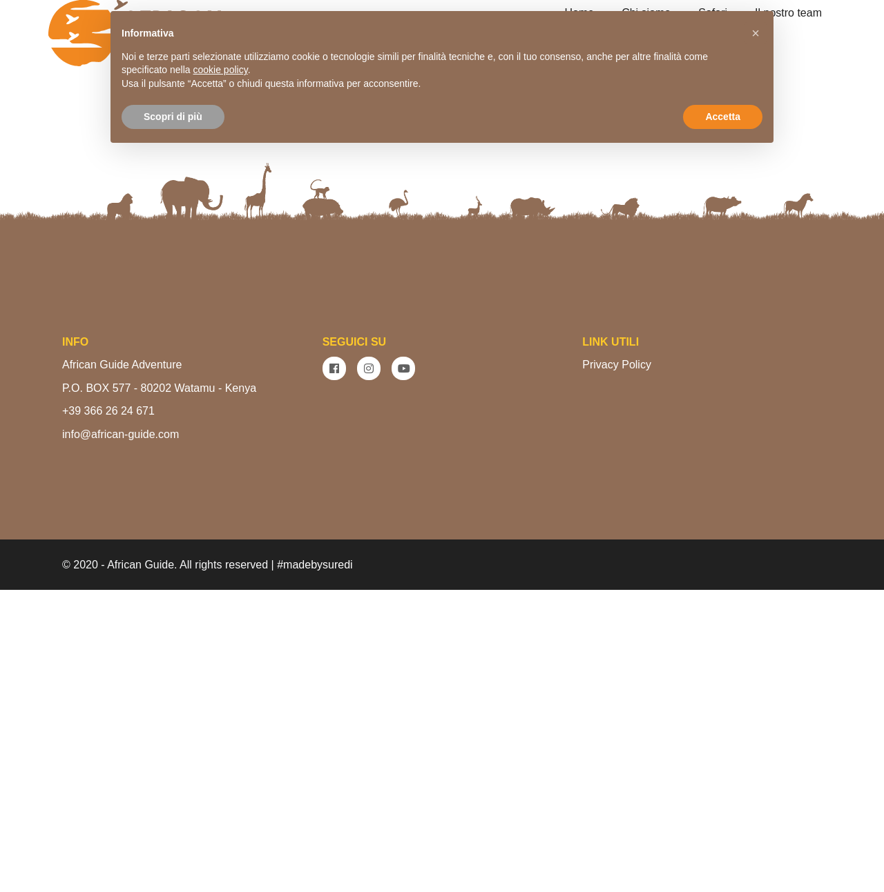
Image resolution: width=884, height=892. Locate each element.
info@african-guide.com (120, 736)
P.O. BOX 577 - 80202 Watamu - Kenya (159, 690)
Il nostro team (788, 13)
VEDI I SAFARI (503, 330)
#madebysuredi (314, 867)
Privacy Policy (616, 667)
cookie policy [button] (220, 69)
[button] (755, 33)
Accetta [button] (722, 116)
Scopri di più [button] (173, 116)
